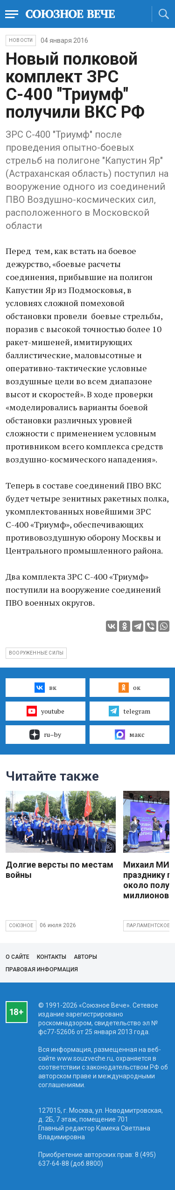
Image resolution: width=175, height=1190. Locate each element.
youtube (45, 711)
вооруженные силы (36, 652)
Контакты (51, 957)
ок (129, 687)
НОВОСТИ (21, 40)
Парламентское (148, 925)
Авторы (85, 957)
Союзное (21, 925)
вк (45, 687)
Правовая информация (42, 969)
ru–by (45, 734)
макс (130, 734)
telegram (129, 711)
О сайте (17, 957)
